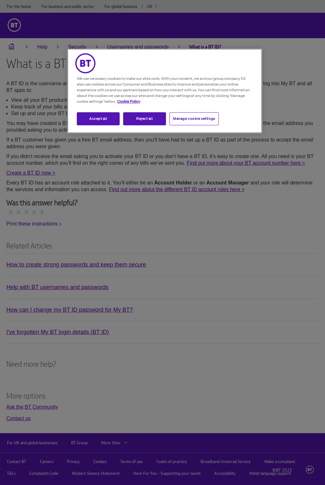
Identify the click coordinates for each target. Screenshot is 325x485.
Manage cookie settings (194, 118)
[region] (164, 91)
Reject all (144, 118)
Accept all (98, 118)
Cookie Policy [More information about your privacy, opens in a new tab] (128, 101)
